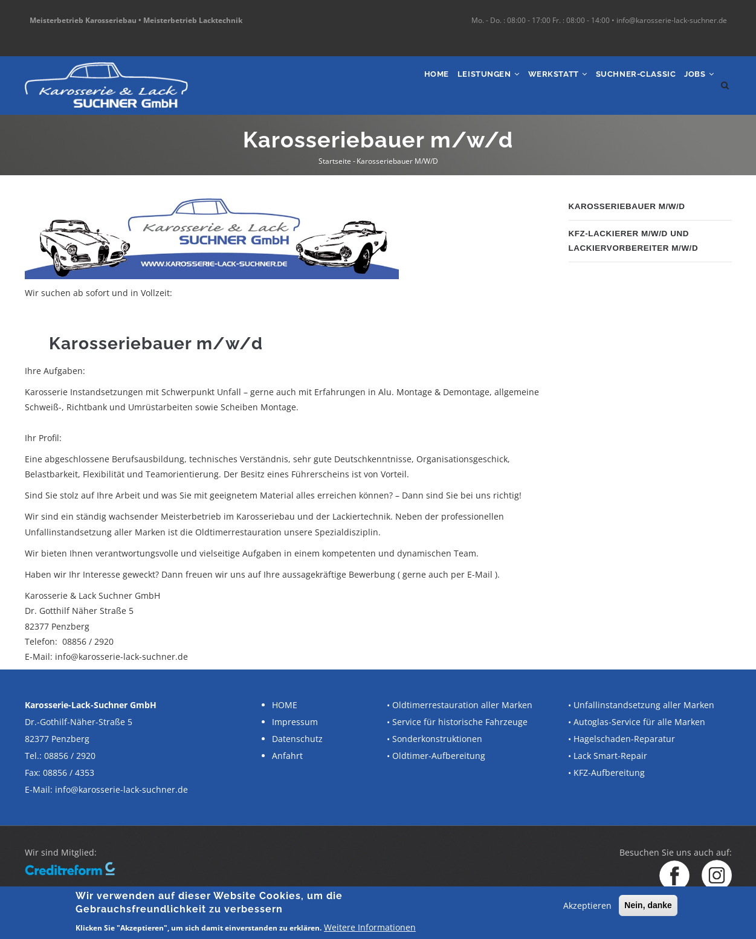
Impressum (295, 722)
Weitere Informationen (370, 927)
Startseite (334, 161)
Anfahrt (287, 755)
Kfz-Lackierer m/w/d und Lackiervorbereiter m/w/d (637, 239)
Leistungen (457, 82)
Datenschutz (297, 738)
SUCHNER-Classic (623, 82)
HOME (284, 705)
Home (397, 82)
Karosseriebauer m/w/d (630, 206)
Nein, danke (648, 905)
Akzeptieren (587, 905)
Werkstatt (536, 82)
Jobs (695, 82)
